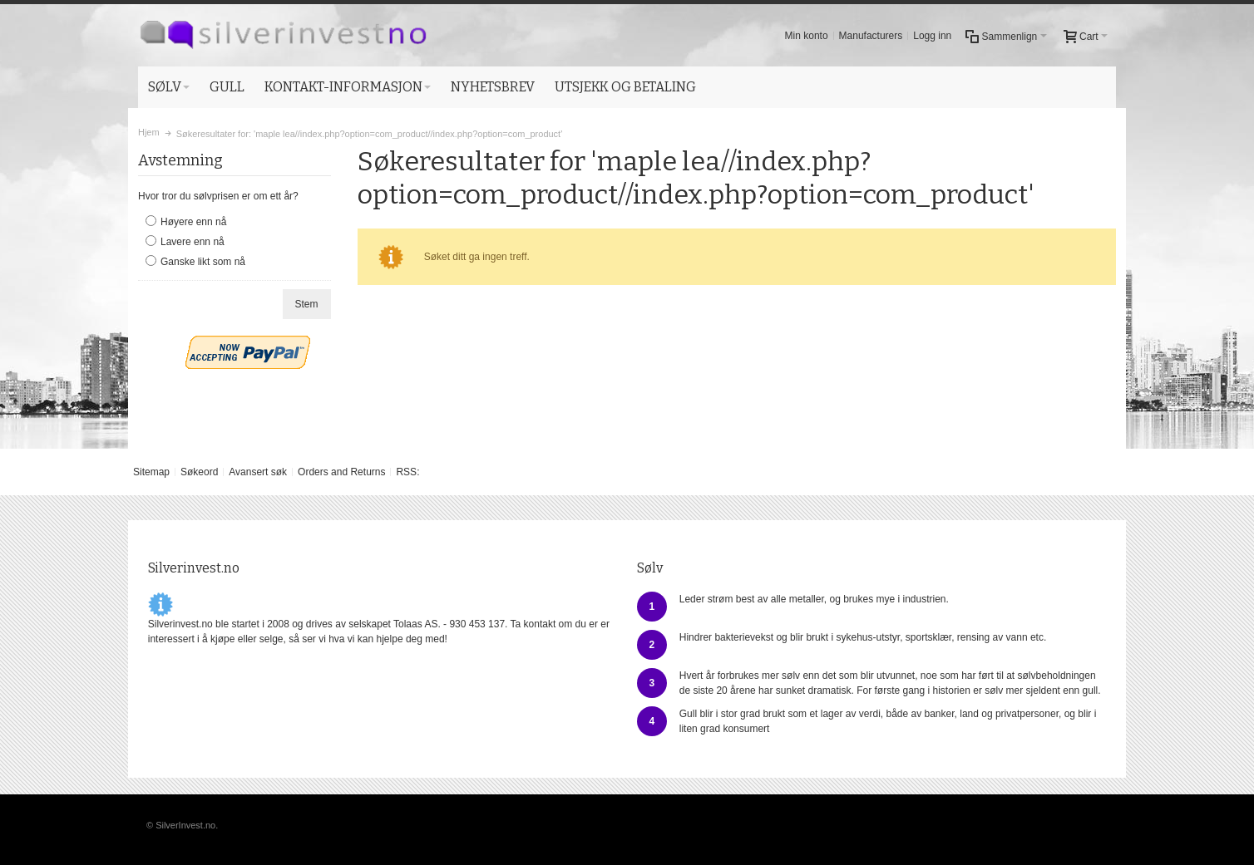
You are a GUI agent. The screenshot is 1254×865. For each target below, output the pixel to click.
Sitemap (151, 472)
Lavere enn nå (192, 242)
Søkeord (199, 472)
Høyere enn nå (193, 222)
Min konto (806, 36)
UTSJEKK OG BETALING (625, 87)
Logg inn (932, 36)
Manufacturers (871, 36)
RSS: (407, 472)
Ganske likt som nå (202, 262)
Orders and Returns (341, 472)
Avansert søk (258, 472)
